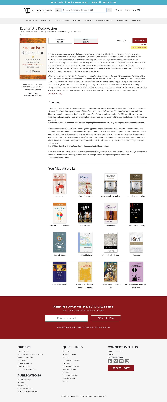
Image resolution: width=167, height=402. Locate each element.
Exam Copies (67, 363)
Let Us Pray (59, 196)
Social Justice (31, 20)
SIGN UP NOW (106, 318)
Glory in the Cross (85, 196)
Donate (119, 10)
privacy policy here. (73, 327)
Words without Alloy (136, 226)
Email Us (111, 354)
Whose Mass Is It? (59, 284)
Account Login (22, 351)
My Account (131, 10)
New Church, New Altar (110, 196)
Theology (88, 20)
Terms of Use (102, 396)
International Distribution (26, 369)
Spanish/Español (69, 378)
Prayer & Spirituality (104, 20)
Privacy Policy (93, 396)
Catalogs (66, 372)
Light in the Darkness (110, 255)
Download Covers (69, 369)
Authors (65, 357)
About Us (66, 351)
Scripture (76, 20)
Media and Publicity (70, 375)
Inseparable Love (85, 255)
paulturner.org (55, 93)
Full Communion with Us (59, 226)
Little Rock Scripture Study (27, 391)
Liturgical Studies (61, 20)
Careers (65, 381)
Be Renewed (111, 226)
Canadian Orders (23, 366)
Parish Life (45, 20)
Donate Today (121, 367)
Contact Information (115, 351)
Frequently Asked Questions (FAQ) (30, 354)
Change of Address (24, 363)
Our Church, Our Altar (136, 196)
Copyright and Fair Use (71, 366)
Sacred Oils (85, 226)
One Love (136, 255)
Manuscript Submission (71, 360)
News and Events (69, 354)
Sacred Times (59, 255)
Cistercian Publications (25, 389)
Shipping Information (25, 357)
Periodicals (137, 20)
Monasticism (122, 20)
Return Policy (22, 360)
